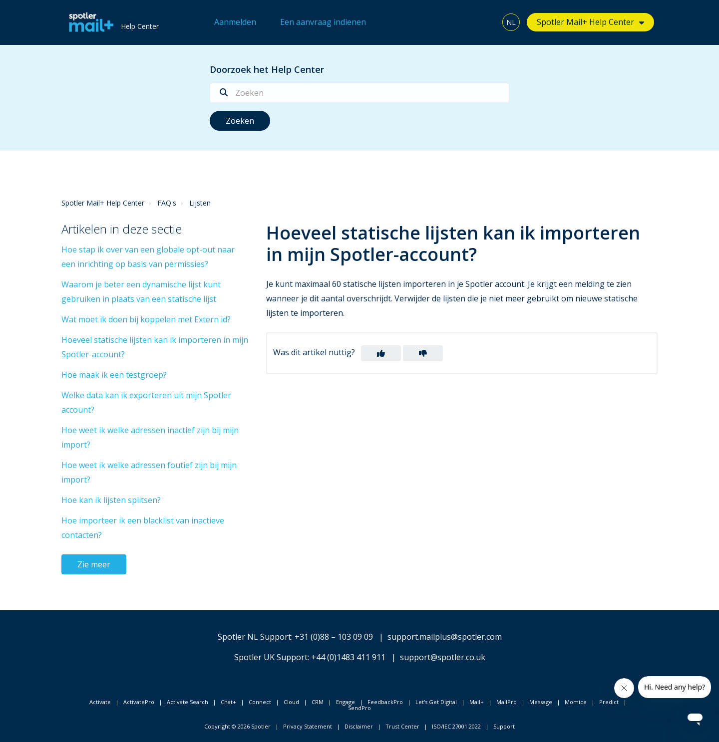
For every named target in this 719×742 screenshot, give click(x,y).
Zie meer (93, 564)
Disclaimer (359, 726)
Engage (345, 702)
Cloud (291, 702)
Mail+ (476, 702)
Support (504, 726)
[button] (381, 353)
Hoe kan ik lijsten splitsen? (111, 500)
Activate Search (187, 702)
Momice (576, 702)
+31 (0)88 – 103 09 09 (334, 636)
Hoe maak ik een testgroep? (114, 374)
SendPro (359, 708)
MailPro (506, 702)
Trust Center (402, 726)
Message (540, 702)
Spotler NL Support (254, 636)
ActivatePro (138, 702)
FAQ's (166, 203)
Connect (260, 702)
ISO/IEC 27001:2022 (456, 726)
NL (511, 22)
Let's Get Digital (436, 702)
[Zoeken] (359, 93)
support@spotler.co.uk (442, 657)
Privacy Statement (307, 726)
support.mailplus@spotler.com (444, 636)
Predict (609, 702)
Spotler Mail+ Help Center (585, 21)
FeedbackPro (385, 702)
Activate (100, 702)
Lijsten (200, 203)
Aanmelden (235, 21)
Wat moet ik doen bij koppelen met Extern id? (146, 319)
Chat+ (228, 702)
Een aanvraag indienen (323, 21)
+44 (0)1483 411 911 (348, 657)
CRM (318, 702)
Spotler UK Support (271, 657)
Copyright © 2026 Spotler (237, 726)
